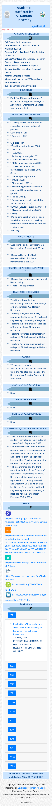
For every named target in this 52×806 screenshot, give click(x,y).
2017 (12, 720)
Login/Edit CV (7, 30)
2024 (12, 666)
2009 (12, 766)
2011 (12, 748)
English (41, 26)
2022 (12, 684)
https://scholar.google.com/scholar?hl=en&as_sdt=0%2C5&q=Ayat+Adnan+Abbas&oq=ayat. (26, 521)
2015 (12, 739)
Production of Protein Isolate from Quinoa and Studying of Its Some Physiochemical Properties (27, 629)
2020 (12, 702)
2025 (12, 615)
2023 (12, 675)
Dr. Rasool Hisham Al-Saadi (31, 788)
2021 (12, 693)
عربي (34, 26)
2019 (12, 711)
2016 (12, 730)
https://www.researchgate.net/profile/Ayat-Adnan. (25, 564)
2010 (12, 757)
